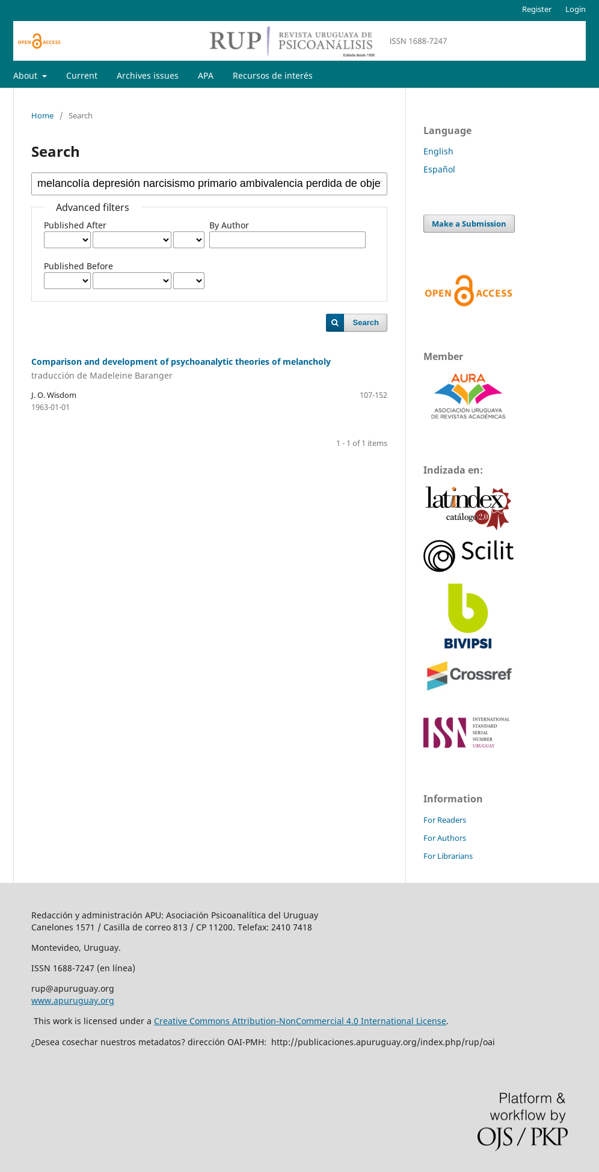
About (26, 75)
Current (81, 75)
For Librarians (448, 855)
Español (439, 169)
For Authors (444, 837)
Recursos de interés (273, 75)
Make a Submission (469, 223)
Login (575, 9)
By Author (229, 225)
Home (42, 115)
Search (366, 322)
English (438, 151)
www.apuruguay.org (72, 1000)
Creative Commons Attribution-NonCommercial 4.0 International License (300, 1021)
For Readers (444, 819)
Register (536, 9)
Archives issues (148, 75)
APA (205, 75)
